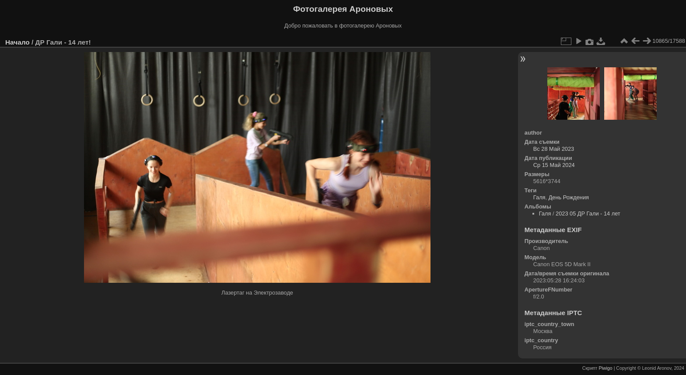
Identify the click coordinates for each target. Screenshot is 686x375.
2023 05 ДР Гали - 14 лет (588, 213)
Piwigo (605, 368)
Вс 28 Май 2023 (553, 149)
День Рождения (569, 197)
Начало (17, 42)
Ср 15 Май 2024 (554, 165)
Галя (539, 197)
